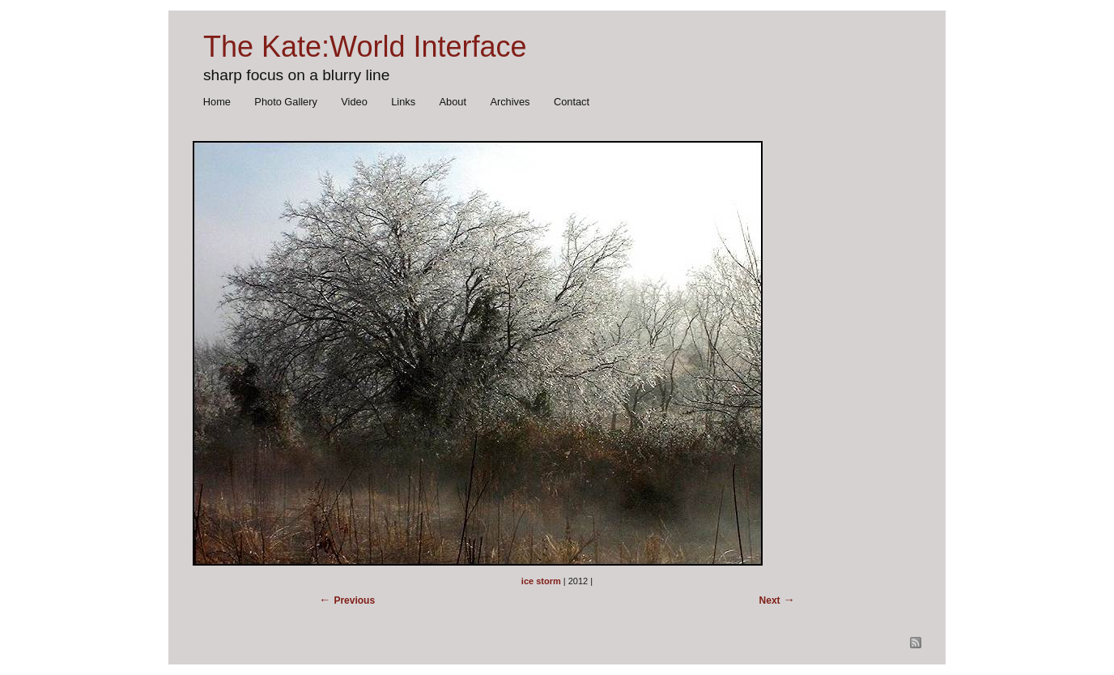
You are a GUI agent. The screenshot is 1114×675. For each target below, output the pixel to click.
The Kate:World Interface (365, 46)
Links (403, 102)
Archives (509, 102)
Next (769, 600)
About (453, 102)
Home (217, 102)
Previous (354, 600)
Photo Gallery (285, 102)
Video (354, 102)
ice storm (541, 581)
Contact (571, 102)
